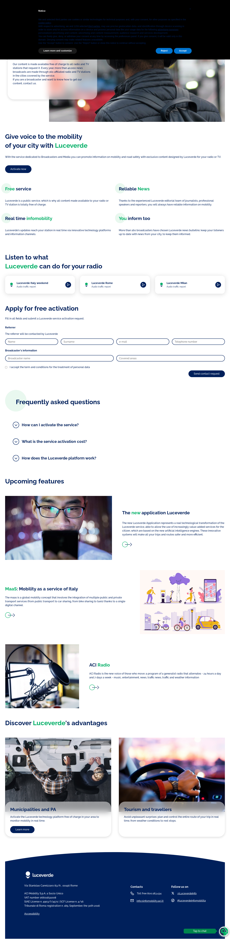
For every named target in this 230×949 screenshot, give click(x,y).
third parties (94, 915)
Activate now (18, 169)
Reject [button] (164, 940)
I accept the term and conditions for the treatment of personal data (50, 367)
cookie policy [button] (44, 912)
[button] (190, 897)
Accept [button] (183, 940)
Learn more (22, 829)
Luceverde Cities (88, 6)
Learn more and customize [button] (57, 940)
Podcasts (105, 6)
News (117, 6)
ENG (137, 7)
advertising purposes (168, 919)
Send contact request (207, 373)
